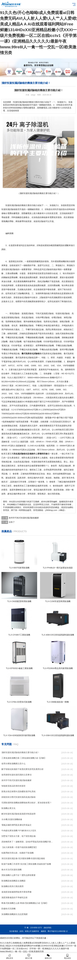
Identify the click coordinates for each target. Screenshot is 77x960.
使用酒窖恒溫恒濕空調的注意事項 (16, 775)
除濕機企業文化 (8, 808)
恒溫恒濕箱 (37, 462)
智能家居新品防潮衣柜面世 (13, 786)
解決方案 (28, 956)
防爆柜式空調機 (8, 908)
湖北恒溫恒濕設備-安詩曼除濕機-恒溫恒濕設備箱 (23, 858)
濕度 (26, 313)
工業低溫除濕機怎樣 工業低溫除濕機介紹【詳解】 (23, 758)
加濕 (38, 293)
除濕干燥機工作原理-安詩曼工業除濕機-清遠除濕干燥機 (26, 864)
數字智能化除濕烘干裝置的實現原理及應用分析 (22, 769)
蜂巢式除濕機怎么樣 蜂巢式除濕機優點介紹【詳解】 (24, 903)
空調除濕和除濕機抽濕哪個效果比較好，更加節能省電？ (26, 802)
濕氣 (56, 297)
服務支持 (48, 956)
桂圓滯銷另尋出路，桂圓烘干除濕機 (17, 853)
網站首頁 (9, 956)
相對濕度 (5, 389)
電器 (17, 213)
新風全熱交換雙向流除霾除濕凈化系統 (18, 791)
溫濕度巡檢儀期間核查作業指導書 (16, 892)
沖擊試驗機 (69, 349)
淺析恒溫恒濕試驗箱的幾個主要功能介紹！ (20, 752)
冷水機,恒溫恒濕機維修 (11, 819)
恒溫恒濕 (9, 205)
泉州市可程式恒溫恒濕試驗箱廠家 (24, 518)
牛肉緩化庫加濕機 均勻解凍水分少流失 (18, 830)
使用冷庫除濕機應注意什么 (13, 763)
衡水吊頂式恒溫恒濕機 (11, 869)
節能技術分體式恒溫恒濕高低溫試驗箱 (18, 797)
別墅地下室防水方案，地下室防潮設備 (18, 836)
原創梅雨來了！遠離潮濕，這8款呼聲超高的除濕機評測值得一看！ (27, 842)
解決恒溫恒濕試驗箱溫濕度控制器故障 (18, 814)
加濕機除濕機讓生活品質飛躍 (14, 914)
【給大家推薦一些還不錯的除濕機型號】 (19, 847)
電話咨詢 (67, 956)
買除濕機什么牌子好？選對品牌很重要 (18, 875)
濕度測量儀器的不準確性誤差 (14, 897)
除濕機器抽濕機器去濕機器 (13, 881)
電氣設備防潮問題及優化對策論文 (16, 825)
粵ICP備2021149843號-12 (58, 931)
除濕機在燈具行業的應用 (12, 886)
